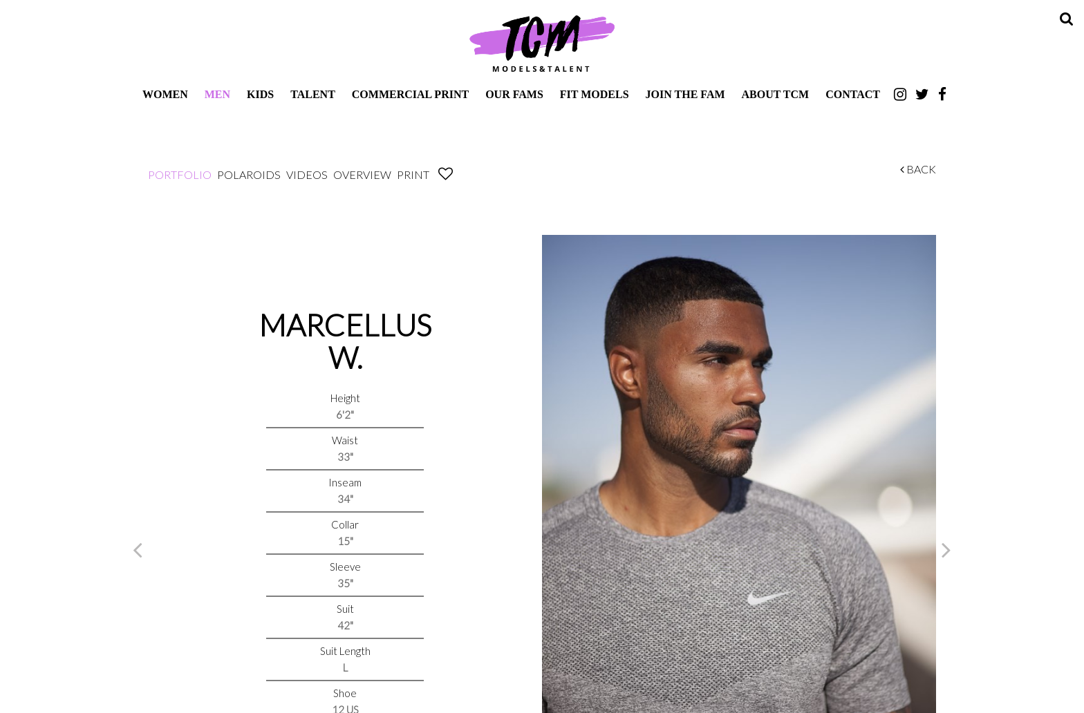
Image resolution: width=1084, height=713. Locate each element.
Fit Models (594, 94)
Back (918, 168)
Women (165, 94)
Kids (260, 94)
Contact (852, 94)
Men (217, 94)
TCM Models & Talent (542, 42)
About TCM (776, 94)
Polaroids (249, 174)
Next (946, 549)
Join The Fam (685, 94)
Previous (137, 549)
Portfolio (180, 174)
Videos (307, 174)
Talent (312, 94)
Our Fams (514, 94)
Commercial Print (410, 94)
